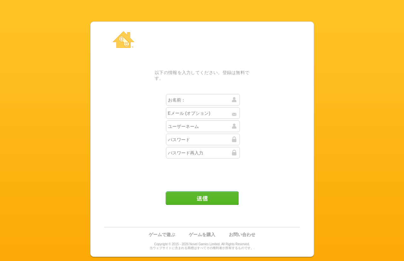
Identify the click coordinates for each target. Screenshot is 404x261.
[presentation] (203, 172)
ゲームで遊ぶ (162, 234)
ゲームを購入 (202, 234)
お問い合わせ (242, 234)
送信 (202, 198)
